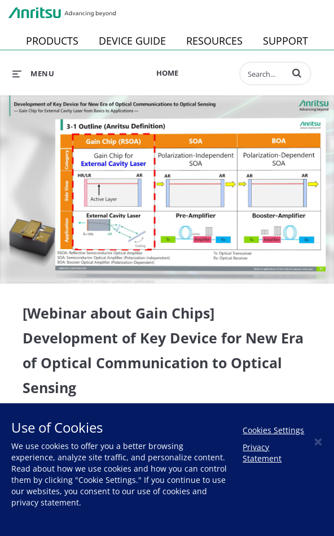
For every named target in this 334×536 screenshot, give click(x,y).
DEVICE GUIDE (132, 40)
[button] (297, 73)
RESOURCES (214, 40)
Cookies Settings (273, 430)
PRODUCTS (52, 40)
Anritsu (62, 13)
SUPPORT (285, 40)
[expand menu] (33, 73)
